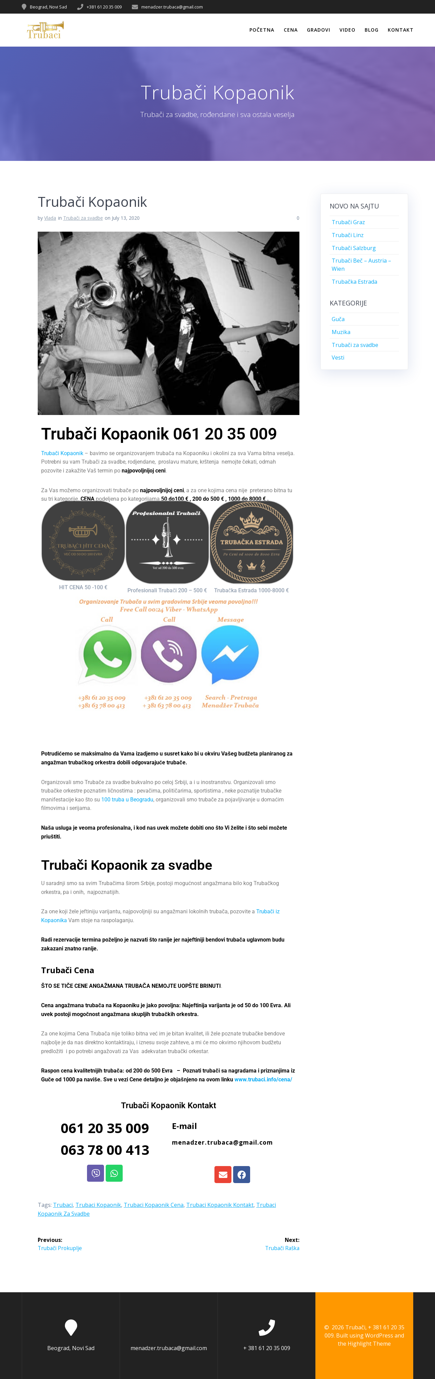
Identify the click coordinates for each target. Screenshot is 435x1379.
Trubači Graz (348, 222)
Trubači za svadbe (83, 218)
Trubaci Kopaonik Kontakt (220, 1205)
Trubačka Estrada (354, 281)
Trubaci (63, 1205)
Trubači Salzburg (354, 248)
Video (347, 30)
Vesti (338, 357)
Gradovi (318, 30)
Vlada (50, 218)
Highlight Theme (369, 1343)
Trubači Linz (348, 235)
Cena (291, 30)
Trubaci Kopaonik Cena (154, 1205)
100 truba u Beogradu (127, 799)
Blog (372, 30)
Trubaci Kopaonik (98, 1205)
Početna (261, 30)
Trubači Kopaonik (62, 453)
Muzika (341, 332)
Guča (338, 319)
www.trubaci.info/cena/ (263, 1079)
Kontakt (401, 30)
